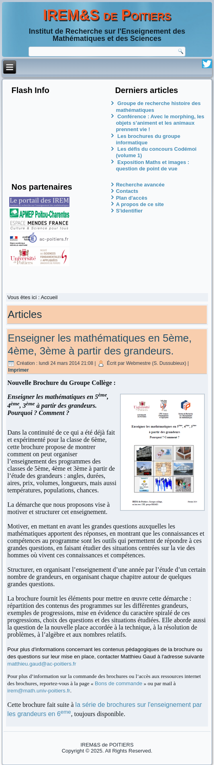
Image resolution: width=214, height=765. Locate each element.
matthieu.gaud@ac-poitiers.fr (41, 664)
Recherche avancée (140, 185)
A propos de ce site (140, 204)
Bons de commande (119, 683)
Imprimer (18, 370)
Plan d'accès (131, 198)
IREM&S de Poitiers (107, 15)
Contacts (127, 191)
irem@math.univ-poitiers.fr (38, 691)
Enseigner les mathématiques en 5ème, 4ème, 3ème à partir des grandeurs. (100, 344)
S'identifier (129, 211)
